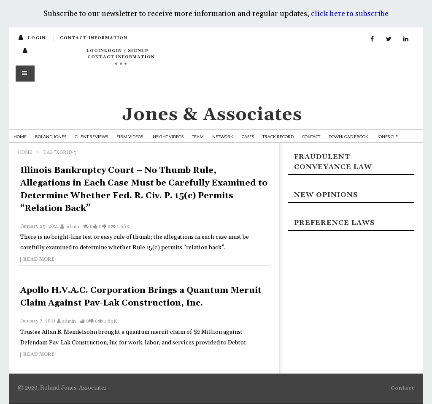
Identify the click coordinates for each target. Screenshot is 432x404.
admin (72, 227)
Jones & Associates (212, 115)
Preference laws (334, 222)
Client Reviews (91, 136)
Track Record (278, 136)
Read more (39, 259)
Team (198, 136)
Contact (311, 136)
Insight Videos (167, 136)
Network (222, 136)
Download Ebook (348, 136)
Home (20, 136)
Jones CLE (387, 136)
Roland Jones (50, 136)
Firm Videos (129, 136)
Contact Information (93, 38)
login (37, 38)
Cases (248, 136)
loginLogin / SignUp (117, 50)
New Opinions (326, 195)
